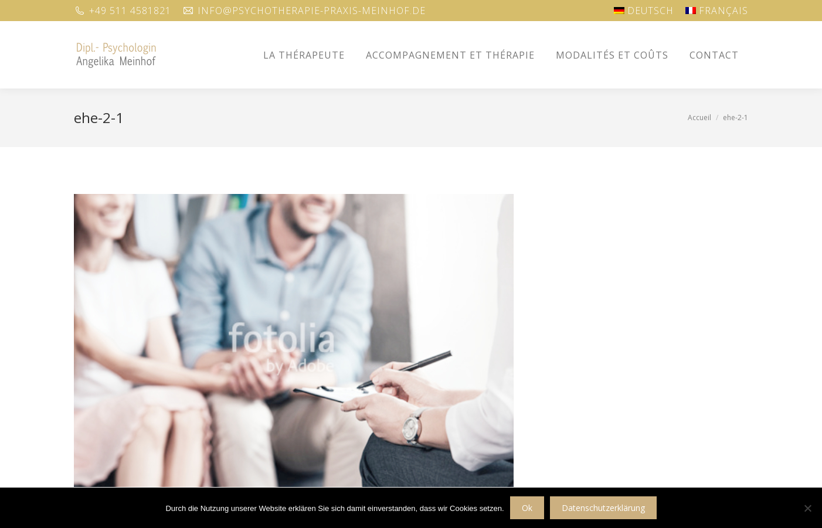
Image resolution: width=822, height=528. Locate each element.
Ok (527, 507)
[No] (807, 508)
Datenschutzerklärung (603, 507)
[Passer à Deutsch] (644, 10)
